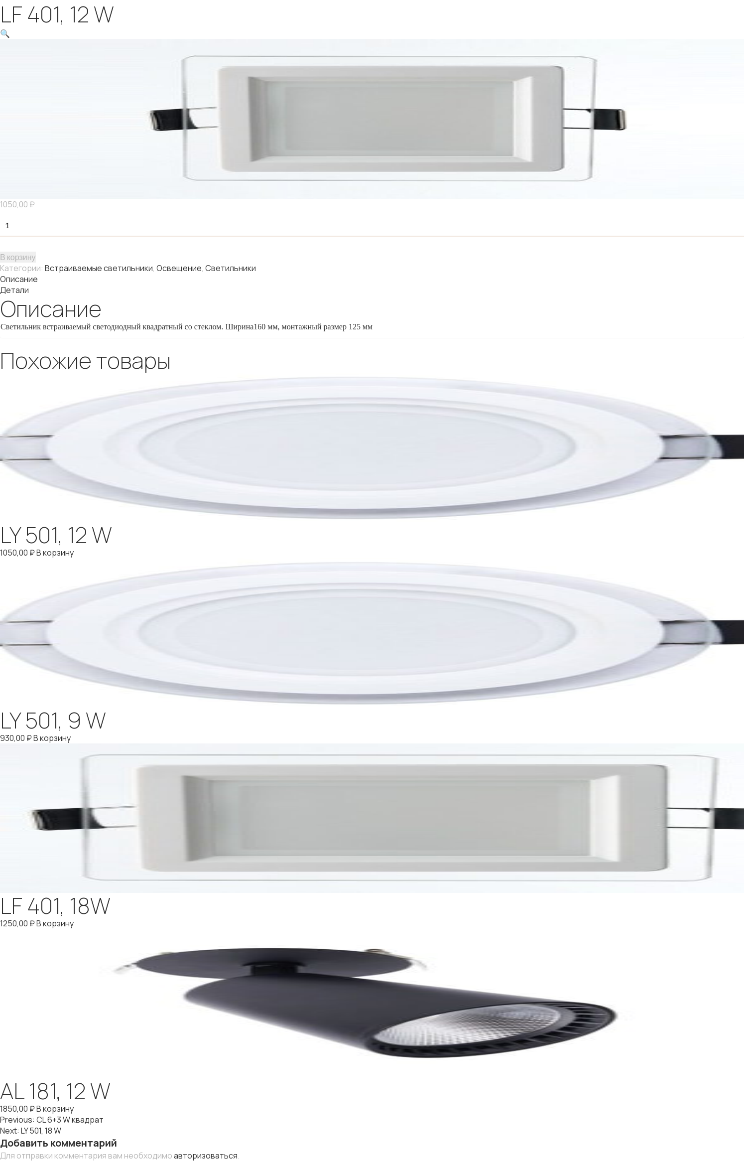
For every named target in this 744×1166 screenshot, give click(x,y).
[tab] (372, 279)
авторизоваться (206, 1155)
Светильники (230, 268)
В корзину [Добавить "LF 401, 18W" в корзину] (55, 923)
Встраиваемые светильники (99, 268)
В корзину (18, 257)
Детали (14, 290)
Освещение (179, 268)
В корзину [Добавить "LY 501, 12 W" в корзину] (55, 552)
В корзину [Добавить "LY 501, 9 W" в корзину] (52, 737)
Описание (19, 279)
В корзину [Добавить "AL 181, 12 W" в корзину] (55, 1108)
